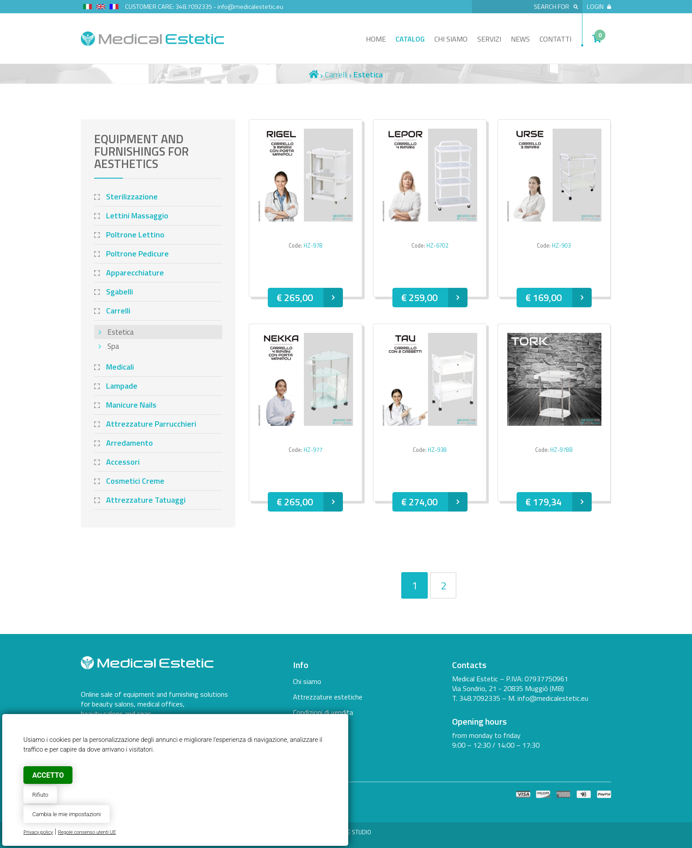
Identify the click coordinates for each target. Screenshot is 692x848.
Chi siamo (451, 39)
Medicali (120, 367)
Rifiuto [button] (40, 794)
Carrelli (336, 74)
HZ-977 (313, 450)
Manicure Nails (131, 405)
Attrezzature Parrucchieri (151, 424)
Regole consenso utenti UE (87, 832)
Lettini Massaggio (137, 216)
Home (376, 39)
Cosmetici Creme (135, 481)
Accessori (123, 462)
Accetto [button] (48, 775)
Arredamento (129, 443)
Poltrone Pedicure (137, 254)
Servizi (489, 39)
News (520, 39)
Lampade (121, 386)
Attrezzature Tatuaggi (146, 500)
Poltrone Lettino (135, 235)
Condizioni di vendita (323, 712)
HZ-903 (561, 245)
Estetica (120, 332)
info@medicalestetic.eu (250, 6)
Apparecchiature (135, 273)
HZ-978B (561, 450)
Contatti (555, 39)
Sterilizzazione (132, 196)
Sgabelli (119, 292)
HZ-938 (437, 450)
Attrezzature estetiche (327, 696)
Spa (113, 346)
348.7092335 (193, 6)
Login (599, 6)
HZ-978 (313, 245)
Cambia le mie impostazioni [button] (66, 814)
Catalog (410, 39)
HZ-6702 (437, 245)
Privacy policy (38, 832)
